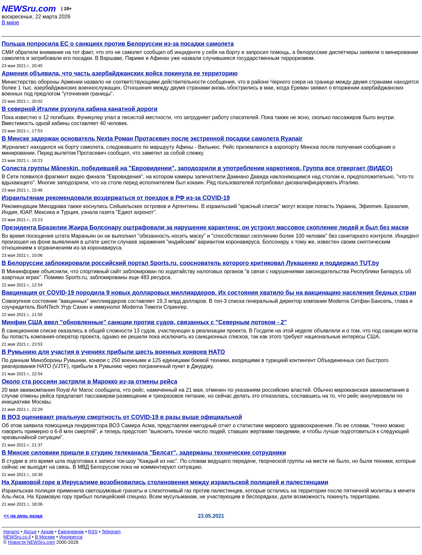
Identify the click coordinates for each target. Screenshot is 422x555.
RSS (93, 531)
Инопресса (71, 537)
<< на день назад (23, 515)
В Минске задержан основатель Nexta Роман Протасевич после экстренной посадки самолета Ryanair (152, 138)
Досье (30, 531)
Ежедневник (71, 531)
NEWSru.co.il (17, 537)
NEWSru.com (29, 8)
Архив (47, 531)
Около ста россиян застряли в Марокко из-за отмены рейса (89, 381)
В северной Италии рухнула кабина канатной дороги (79, 109)
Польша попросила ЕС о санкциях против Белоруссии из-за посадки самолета (118, 43)
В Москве (45, 537)
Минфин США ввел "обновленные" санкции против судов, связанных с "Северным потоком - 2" (144, 322)
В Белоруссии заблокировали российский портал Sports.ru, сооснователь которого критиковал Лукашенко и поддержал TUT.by (190, 263)
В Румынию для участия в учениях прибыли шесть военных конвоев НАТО (113, 352)
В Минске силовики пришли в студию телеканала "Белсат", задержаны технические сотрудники (144, 452)
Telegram (111, 531)
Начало (11, 531)
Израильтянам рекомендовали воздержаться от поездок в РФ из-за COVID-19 (116, 198)
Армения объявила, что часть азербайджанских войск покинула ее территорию (120, 73)
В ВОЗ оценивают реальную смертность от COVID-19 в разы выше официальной (122, 417)
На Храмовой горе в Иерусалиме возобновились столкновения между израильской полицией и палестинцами (165, 482)
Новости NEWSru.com (31, 542)
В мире (10, 22)
